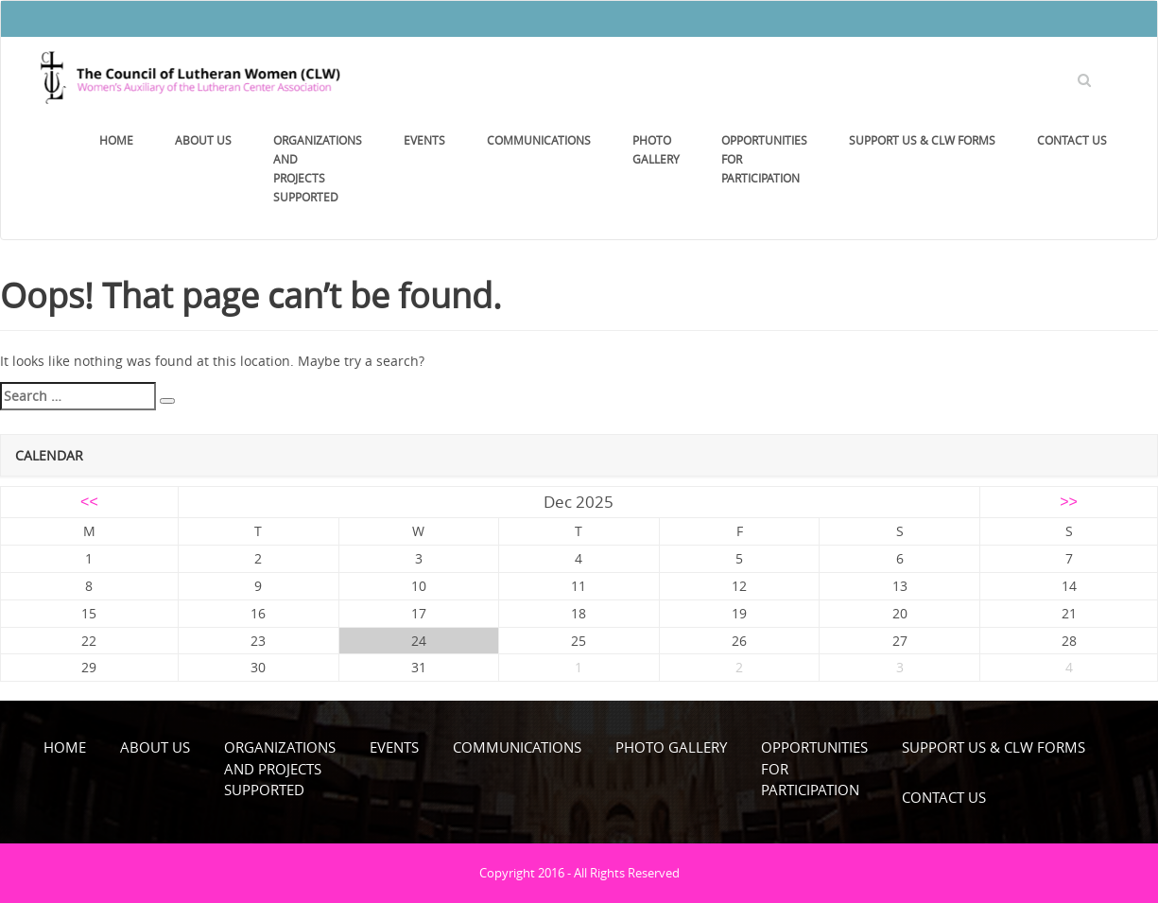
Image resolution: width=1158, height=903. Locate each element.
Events (424, 140)
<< (89, 502)
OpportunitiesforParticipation (764, 158)
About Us (203, 140)
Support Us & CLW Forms (922, 140)
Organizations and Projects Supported (317, 168)
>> (1069, 502)
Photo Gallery (656, 149)
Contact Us (1072, 140)
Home (116, 140)
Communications (539, 140)
